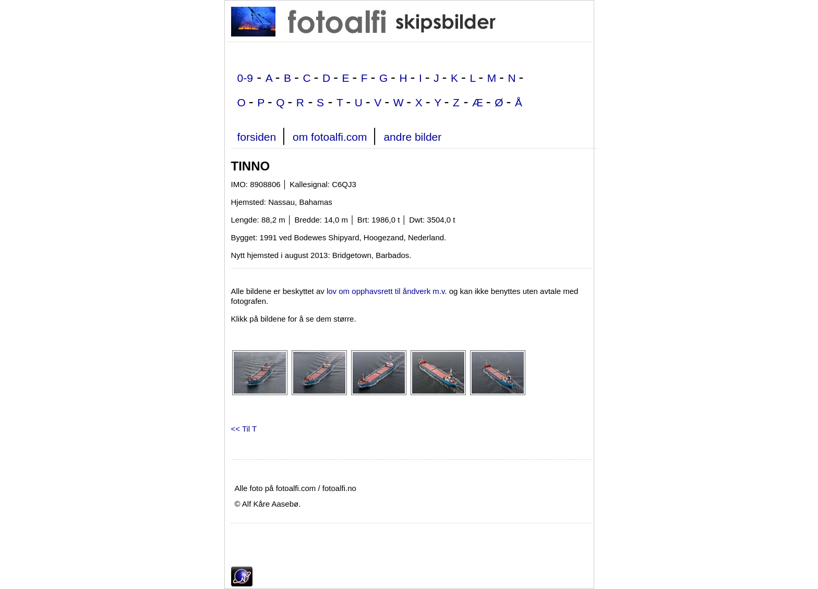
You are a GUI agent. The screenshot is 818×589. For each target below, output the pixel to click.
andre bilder (412, 137)
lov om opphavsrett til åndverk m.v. (387, 291)
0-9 (245, 78)
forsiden (256, 137)
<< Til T (244, 428)
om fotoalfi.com (330, 137)
